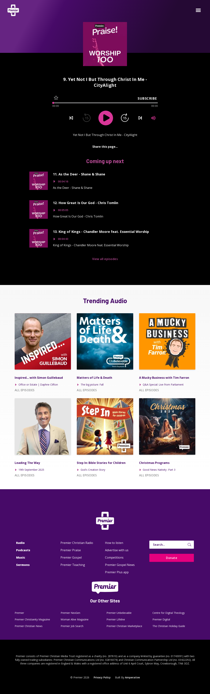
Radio (20, 543)
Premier (19, 613)
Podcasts (23, 550)
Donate (171, 558)
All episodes (25, 390)
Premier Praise (70, 550)
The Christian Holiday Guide (168, 626)
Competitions (114, 557)
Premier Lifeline (115, 619)
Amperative (132, 677)
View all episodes (105, 259)
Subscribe (147, 98)
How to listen (114, 543)
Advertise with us (116, 550)
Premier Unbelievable (119, 613)
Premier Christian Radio (76, 543)
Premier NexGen (70, 613)
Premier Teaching (72, 565)
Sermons (23, 565)
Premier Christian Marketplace (124, 626)
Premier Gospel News (120, 565)
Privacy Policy (102, 677)
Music (20, 557)
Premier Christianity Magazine (32, 619)
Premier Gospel (71, 557)
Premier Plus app (117, 572)
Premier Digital (161, 619)
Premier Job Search (72, 626)
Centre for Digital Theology (168, 613)
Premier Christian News (29, 626)
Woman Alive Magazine (75, 619)
